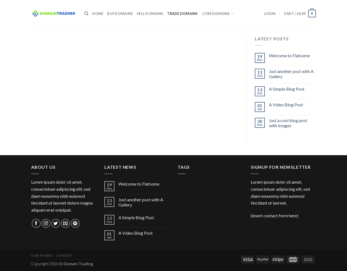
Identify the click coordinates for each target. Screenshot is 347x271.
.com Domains (218, 13)
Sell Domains (150, 13)
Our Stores (41, 255)
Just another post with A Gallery (291, 74)
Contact (64, 255)
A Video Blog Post (286, 104)
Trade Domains (182, 13)
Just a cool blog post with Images (288, 123)
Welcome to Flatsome (289, 55)
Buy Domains (120, 13)
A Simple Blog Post (286, 88)
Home (97, 13)
